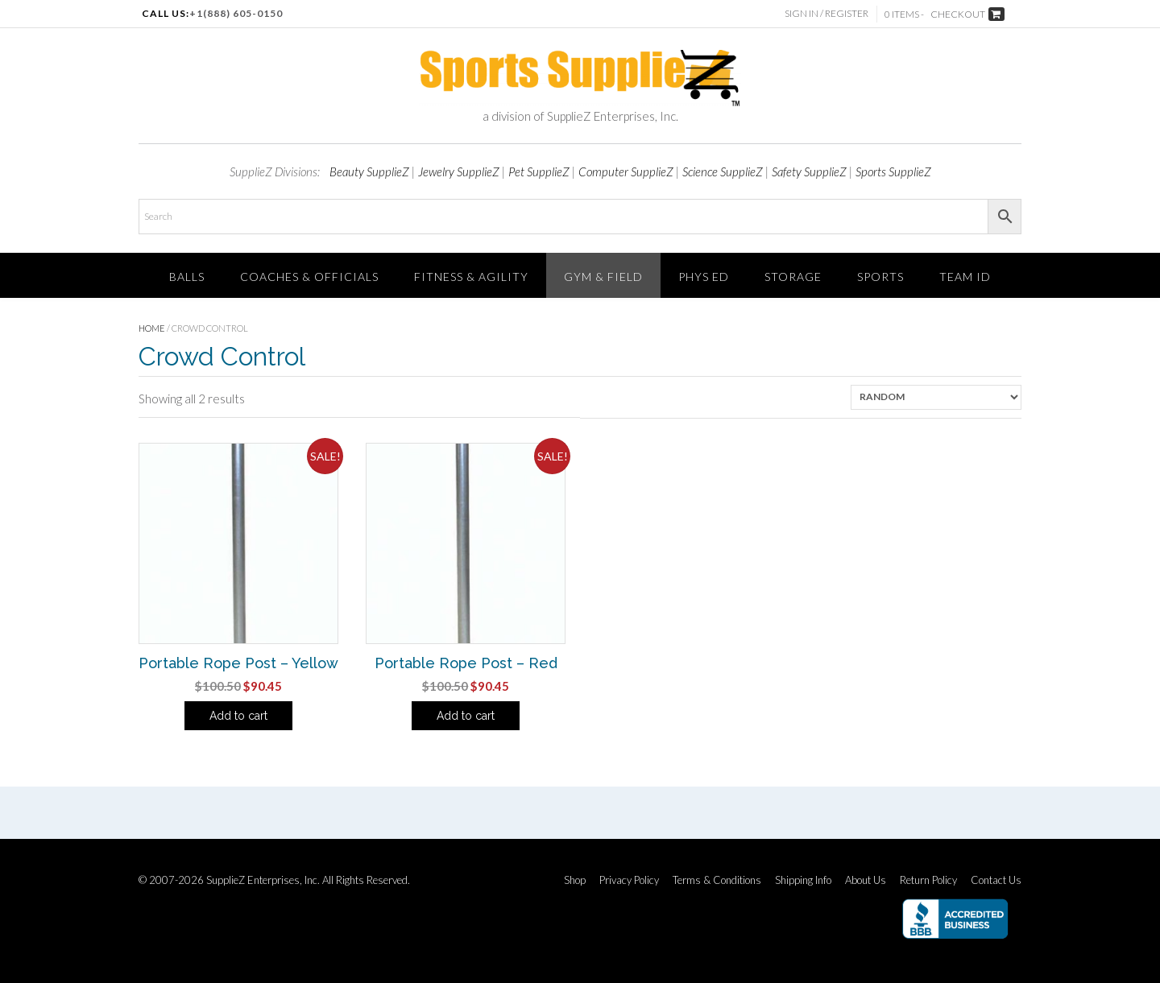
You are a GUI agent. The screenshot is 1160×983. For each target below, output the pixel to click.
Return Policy (928, 880)
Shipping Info (803, 880)
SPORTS (880, 276)
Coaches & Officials (309, 276)
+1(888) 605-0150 (236, 13)
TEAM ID (965, 276)
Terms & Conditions (717, 880)
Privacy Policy (629, 880)
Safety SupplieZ (809, 171)
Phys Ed (703, 276)
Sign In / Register (826, 13)
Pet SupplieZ (539, 171)
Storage (793, 276)
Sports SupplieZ (893, 171)
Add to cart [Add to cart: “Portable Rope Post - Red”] (466, 715)
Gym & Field (603, 276)
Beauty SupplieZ (369, 171)
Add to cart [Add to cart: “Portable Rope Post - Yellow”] (238, 715)
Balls (187, 276)
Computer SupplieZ (625, 171)
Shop (575, 880)
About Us (865, 880)
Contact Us (996, 880)
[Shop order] (936, 397)
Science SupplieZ (722, 171)
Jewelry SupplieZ (458, 171)
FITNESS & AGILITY (471, 276)
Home (152, 328)
